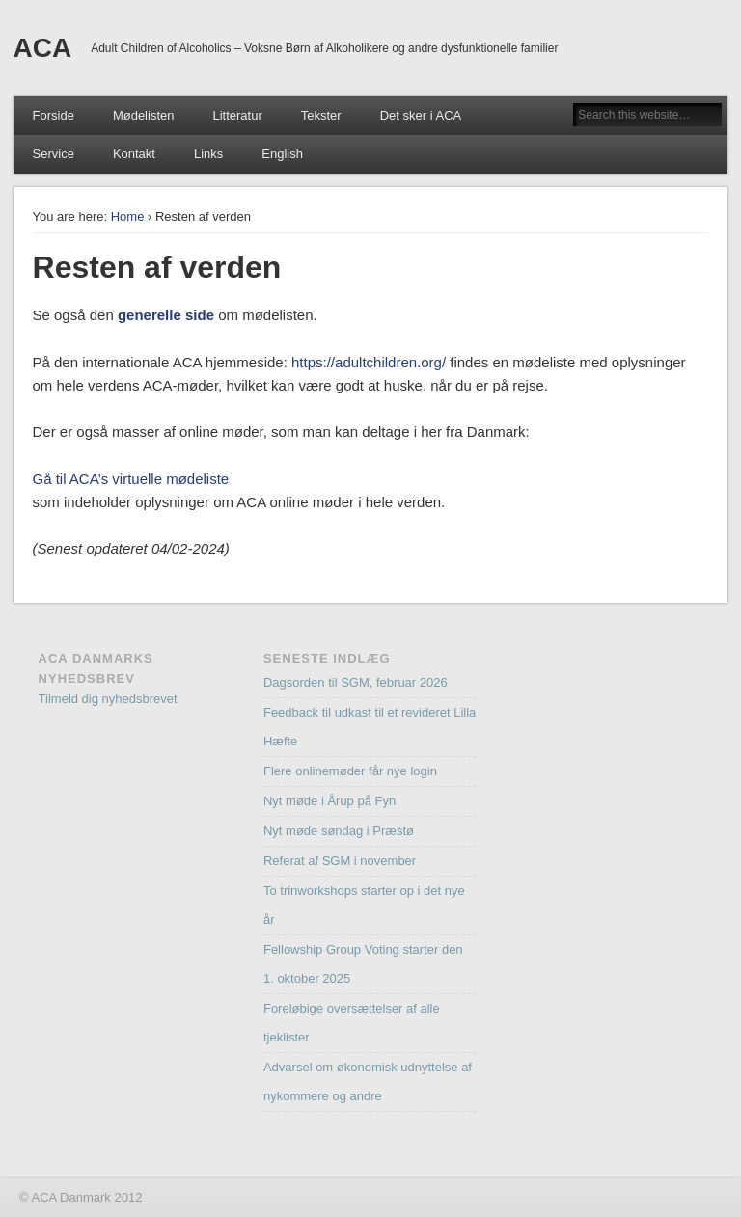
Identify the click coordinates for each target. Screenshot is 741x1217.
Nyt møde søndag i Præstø (338, 831)
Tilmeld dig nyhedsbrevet (108, 698)
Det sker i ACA (421, 115)
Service (53, 154)
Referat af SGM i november (339, 860)
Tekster (321, 115)
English (282, 154)
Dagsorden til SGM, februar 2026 (355, 682)
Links (208, 154)
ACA (43, 48)
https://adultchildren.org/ (368, 362)
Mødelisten (144, 115)
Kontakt (134, 154)
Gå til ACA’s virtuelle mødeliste (131, 479)
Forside (53, 115)
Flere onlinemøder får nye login (350, 771)
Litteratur (236, 115)
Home (128, 216)
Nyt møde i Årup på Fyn (329, 801)
